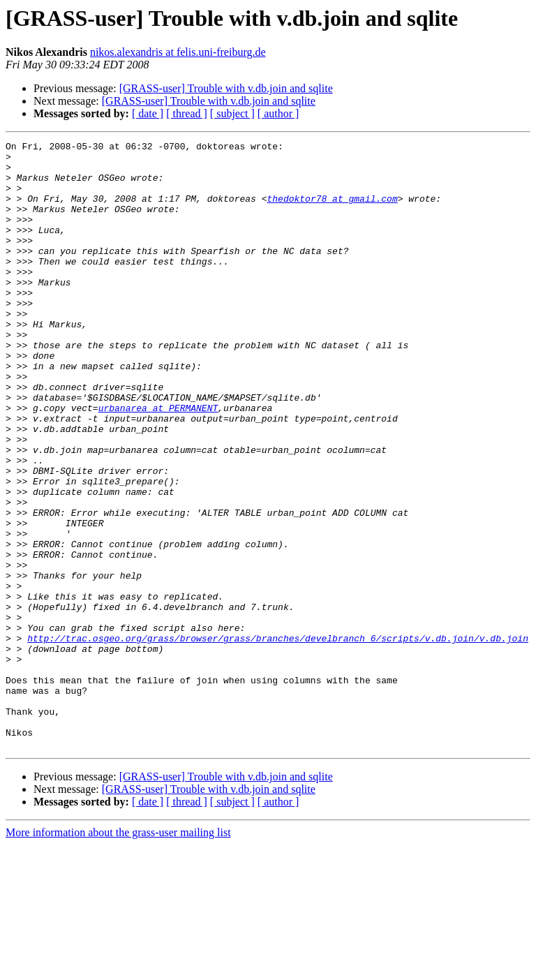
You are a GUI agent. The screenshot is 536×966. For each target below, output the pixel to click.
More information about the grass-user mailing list (118, 954)
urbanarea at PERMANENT (158, 462)
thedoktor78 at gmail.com (332, 211)
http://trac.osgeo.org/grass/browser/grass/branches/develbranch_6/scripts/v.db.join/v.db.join (277, 738)
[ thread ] (186, 113)
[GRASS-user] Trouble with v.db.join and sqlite (226, 88)
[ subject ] (232, 113)
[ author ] (278, 113)
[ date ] (147, 113)
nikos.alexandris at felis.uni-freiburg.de (178, 52)
